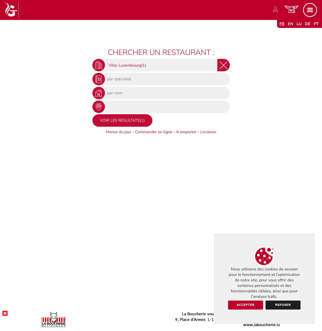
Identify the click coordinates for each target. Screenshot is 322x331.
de (308, 24)
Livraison (208, 132)
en (290, 24)
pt (316, 24)
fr (282, 24)
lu (299, 24)
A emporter (186, 132)
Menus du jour (118, 132)
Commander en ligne (153, 132)
